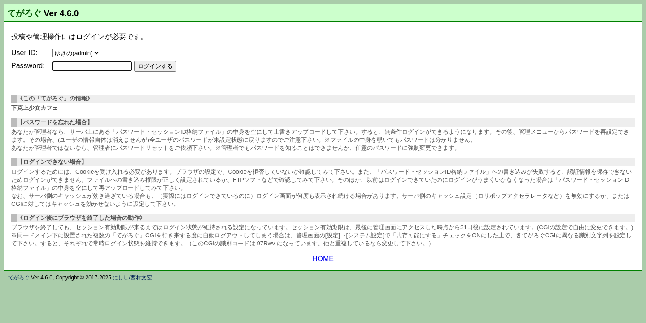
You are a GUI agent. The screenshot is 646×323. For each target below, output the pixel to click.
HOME (323, 258)
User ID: (24, 53)
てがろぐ (24, 13)
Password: (28, 66)
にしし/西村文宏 (132, 278)
